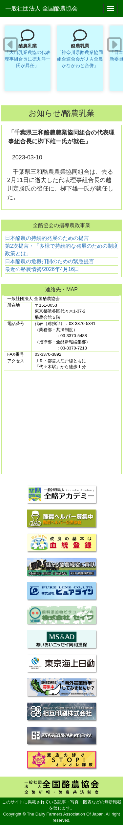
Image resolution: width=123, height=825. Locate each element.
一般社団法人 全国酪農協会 (41, 8)
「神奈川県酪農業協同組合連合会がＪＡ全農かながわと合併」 (80, 59)
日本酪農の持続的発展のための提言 (47, 238)
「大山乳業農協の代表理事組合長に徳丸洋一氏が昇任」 (28, 59)
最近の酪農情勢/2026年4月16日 (42, 269)
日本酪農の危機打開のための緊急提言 (49, 261)
